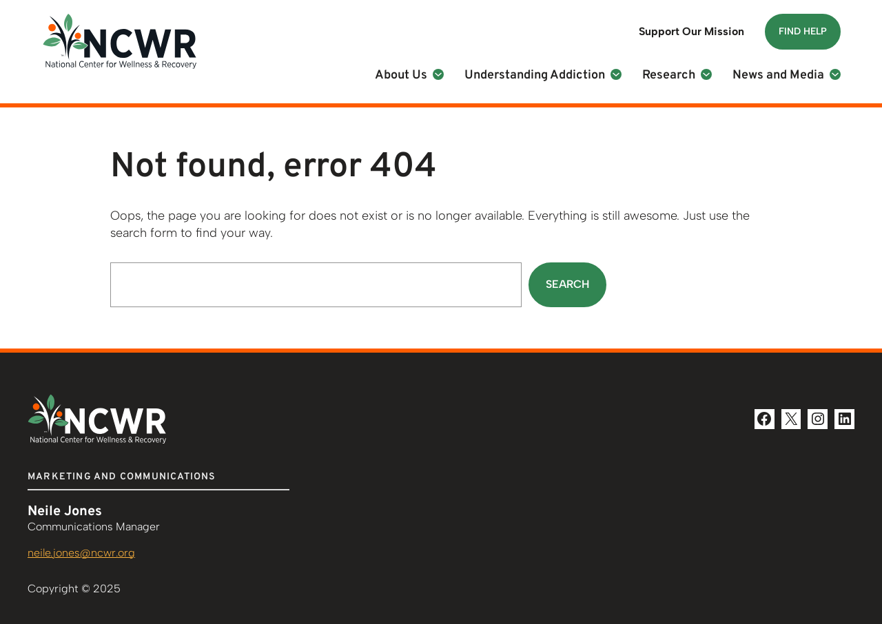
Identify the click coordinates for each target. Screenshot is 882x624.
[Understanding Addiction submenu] (616, 74)
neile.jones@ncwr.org (81, 552)
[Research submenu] (706, 74)
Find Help (803, 31)
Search (567, 284)
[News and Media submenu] (835, 74)
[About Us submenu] (438, 74)
